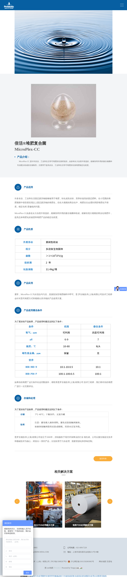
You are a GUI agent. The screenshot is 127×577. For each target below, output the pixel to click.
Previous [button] (17, 501)
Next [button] (109, 501)
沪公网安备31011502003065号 (81, 561)
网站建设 (57, 568)
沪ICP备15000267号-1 (59, 561)
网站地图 (102, 561)
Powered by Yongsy (69, 568)
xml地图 (50, 568)
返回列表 (103, 459)
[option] (44, 508)
